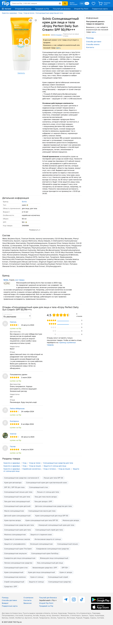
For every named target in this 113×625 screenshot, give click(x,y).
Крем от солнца (36, 577)
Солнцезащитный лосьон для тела (18, 492)
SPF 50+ (65, 568)
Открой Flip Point (81, 9)
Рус (87, 3)
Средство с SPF (10, 586)
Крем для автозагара (12, 483)
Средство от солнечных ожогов (17, 539)
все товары (19, 280)
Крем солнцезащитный (13, 572)
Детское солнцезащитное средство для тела (53, 506)
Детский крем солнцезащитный (17, 516)
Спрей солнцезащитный (14, 582)
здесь (58, 48)
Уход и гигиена (49, 469)
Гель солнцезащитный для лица (50, 563)
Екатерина (14, 421)
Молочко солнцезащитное (15, 534)
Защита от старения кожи (41, 534)
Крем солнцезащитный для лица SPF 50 (51, 516)
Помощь (5, 598)
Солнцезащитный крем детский (17, 506)
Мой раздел (73, 4)
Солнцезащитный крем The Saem (18, 549)
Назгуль (13, 322)
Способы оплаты (92, 44)
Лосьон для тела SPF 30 (53, 478)
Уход (20, 13)
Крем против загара (12, 520)
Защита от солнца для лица (55, 466)
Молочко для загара (71, 520)
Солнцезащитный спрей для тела (49, 530)
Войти (72, 3)
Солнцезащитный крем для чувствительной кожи (46, 483)
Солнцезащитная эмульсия (15, 553)
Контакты (90, 47)
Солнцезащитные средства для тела (49, 13)
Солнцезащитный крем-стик (16, 568)
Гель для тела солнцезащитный (17, 501)
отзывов (57, 35)
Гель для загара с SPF (43, 501)
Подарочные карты (100, 9)
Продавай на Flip (42, 9)
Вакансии (28, 603)
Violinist (13, 434)
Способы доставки (93, 42)
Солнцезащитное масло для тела (41, 511)
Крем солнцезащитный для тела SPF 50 (41, 520)
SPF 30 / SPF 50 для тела (14, 487)
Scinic (24, 202)
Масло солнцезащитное (14, 511)
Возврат (5, 603)
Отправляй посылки (23, 9)
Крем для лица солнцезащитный (41, 572)
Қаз (82, 3)
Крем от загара (66, 572)
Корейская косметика (31, 469)
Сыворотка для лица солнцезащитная (19, 558)
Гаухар (13, 446)
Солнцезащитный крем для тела (17, 530)
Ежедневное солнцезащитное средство (52, 549)
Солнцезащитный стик (38, 487)
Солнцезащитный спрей (58, 577)
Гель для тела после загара (46, 497)
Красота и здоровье (9, 13)
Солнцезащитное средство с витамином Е (21, 478)
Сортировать (7, 314)
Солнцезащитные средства (59, 582)
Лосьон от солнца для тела (48, 492)
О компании (28, 598)
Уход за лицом (35, 466)
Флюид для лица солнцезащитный (54, 558)
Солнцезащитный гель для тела (17, 497)
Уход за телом (29, 13)
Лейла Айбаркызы (17, 408)
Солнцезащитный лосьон (67, 544)
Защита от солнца (36, 582)
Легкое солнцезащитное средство (18, 563)
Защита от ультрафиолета (14, 544)
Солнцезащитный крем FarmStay (44, 553)
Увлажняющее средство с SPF (44, 568)
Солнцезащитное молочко (15, 577)
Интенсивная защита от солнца (48, 539)
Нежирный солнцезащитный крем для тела (56, 525)
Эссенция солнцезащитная (41, 544)
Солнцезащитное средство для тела (19, 525)
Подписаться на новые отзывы (71, 35)
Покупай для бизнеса (61, 9)
